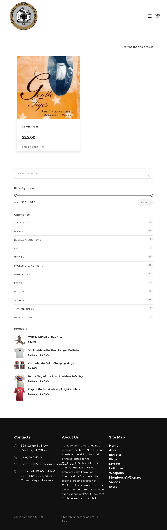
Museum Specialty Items (28, 265)
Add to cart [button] (30, 147)
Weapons (116, 473)
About (114, 450)
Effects (114, 464)
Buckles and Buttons (27, 240)
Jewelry (19, 257)
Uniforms (116, 468)
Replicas (19, 291)
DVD (16, 248)
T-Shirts (19, 300)
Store (113, 486)
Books (18, 231)
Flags (113, 459)
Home (113, 445)
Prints (18, 283)
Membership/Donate (125, 477)
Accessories (22, 222)
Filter (145, 202)
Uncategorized (23, 317)
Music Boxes (22, 274)
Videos (114, 482)
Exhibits (115, 455)
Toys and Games (24, 309)
